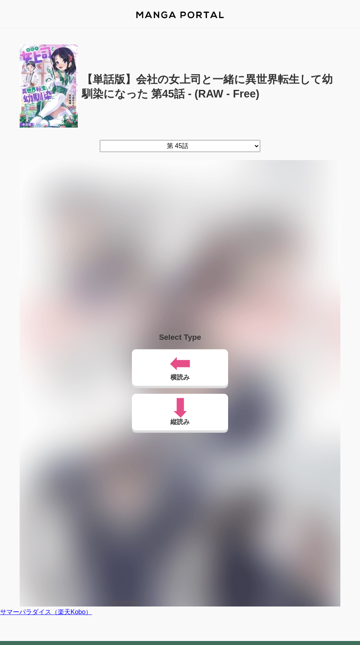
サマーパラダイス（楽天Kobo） (46, 611)
